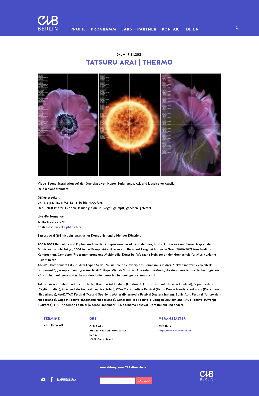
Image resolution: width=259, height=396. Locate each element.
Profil (78, 29)
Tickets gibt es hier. (68, 227)
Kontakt (171, 29)
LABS (126, 29)
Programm (103, 29)
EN (195, 29)
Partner (146, 29)
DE (188, 29)
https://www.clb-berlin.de (175, 330)
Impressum (66, 380)
